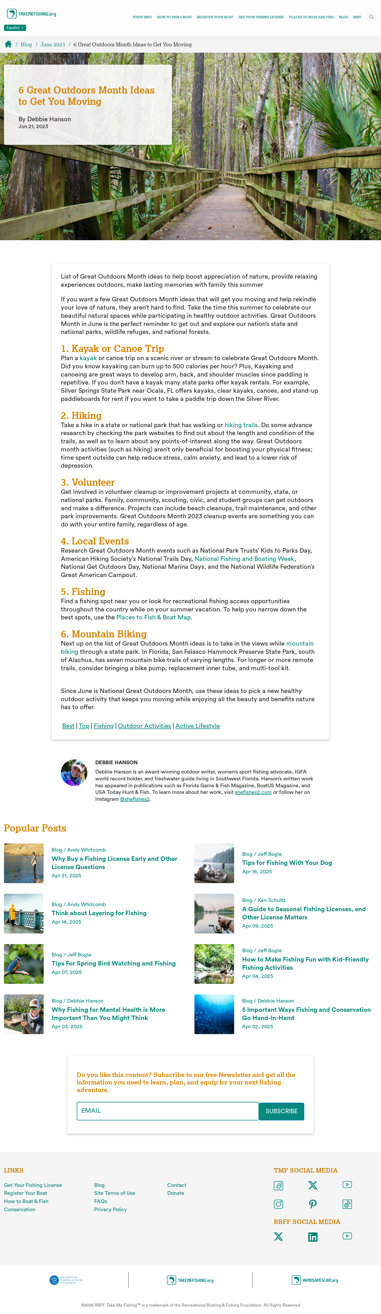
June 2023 (52, 44)
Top (84, 726)
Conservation (19, 1209)
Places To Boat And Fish (311, 17)
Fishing (104, 726)
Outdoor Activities (144, 726)
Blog (343, 17)
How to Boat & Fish (26, 1201)
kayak (88, 358)
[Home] (10, 44)
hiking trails (241, 425)
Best (68, 726)
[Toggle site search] (371, 17)
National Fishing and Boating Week (244, 559)
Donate (175, 1193)
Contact (176, 1184)
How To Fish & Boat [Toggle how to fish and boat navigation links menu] (174, 17)
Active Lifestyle (197, 726)
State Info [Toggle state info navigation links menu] (142, 17)
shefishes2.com (253, 792)
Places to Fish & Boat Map (153, 617)
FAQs (100, 1201)
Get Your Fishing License (261, 17)
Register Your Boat (215, 17)
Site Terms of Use (114, 1193)
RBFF (357, 17)
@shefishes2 (134, 799)
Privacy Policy (110, 1209)
